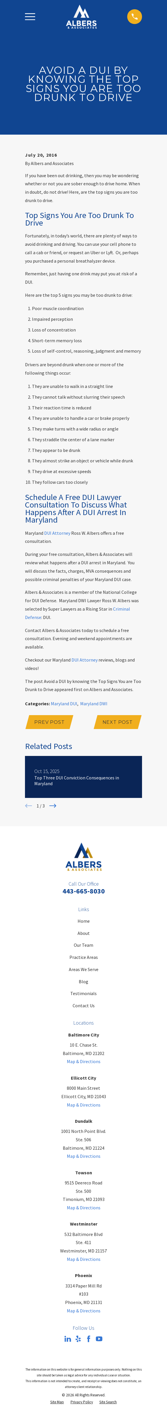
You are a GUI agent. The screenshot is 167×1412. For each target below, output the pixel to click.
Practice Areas (83, 957)
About (84, 933)
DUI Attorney (57, 533)
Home (84, 921)
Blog (83, 982)
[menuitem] (57, 1402)
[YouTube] (99, 1339)
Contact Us (84, 1006)
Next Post (117, 722)
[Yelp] (78, 1339)
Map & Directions (83, 1062)
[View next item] (52, 806)
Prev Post (50, 722)
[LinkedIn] (67, 1339)
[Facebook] (88, 1339)
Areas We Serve (83, 970)
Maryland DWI (93, 703)
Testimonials (83, 994)
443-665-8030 (83, 891)
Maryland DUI (64, 703)
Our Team (83, 945)
